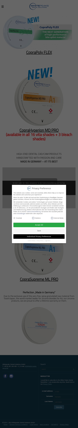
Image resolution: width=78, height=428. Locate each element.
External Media (57, 216)
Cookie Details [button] (31, 239)
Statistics (36, 216)
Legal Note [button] (47, 239)
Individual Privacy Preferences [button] (39, 235)
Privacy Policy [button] (40, 239)
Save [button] (39, 229)
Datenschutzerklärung (34, 210)
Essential (17, 216)
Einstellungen (21, 212)
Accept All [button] (39, 223)
